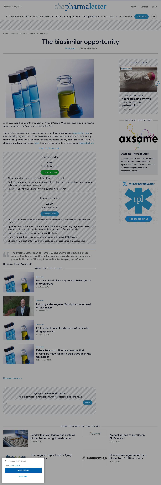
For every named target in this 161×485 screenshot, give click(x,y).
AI (31, 16)
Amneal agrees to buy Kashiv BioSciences (127, 436)
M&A (26, 16)
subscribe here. (86, 143)
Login (154, 7)
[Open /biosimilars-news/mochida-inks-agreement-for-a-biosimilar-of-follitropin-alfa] (94, 458)
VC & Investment (14, 16)
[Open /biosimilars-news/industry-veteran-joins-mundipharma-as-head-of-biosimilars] (18, 306)
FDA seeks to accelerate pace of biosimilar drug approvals (63, 329)
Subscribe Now (49, 214)
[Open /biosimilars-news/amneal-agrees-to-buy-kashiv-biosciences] (94, 433)
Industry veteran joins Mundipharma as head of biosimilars (64, 306)
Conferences (108, 16)
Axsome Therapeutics (135, 153)
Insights (58, 16)
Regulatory (72, 16)
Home (5, 33)
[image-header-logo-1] (80, 7)
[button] (52, 16)
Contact (144, 7)
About (133, 7)
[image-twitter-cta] (138, 202)
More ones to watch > (12, 378)
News (47, 16)
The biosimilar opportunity (38, 33)
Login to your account (49, 148)
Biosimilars (70, 48)
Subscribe (141, 16)
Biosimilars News (18, 33)
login (37, 143)
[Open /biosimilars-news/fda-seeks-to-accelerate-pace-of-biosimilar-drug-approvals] (18, 330)
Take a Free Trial (49, 172)
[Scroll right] (157, 83)
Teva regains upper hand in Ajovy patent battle (51, 456)
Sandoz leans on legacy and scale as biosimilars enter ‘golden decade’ (53, 436)
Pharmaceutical (126, 69)
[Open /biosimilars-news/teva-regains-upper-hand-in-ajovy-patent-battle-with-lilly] (15, 458)
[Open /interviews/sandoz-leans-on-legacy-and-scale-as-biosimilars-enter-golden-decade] (15, 438)
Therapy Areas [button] (90, 16)
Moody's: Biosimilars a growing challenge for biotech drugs (64, 282)
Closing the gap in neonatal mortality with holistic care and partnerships (137, 100)
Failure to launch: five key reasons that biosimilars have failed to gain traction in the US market (64, 353)
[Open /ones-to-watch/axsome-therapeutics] (138, 137)
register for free (81, 133)
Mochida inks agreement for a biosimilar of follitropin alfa (128, 456)
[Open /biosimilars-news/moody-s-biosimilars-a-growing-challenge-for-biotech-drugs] (18, 282)
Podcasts (38, 16)
